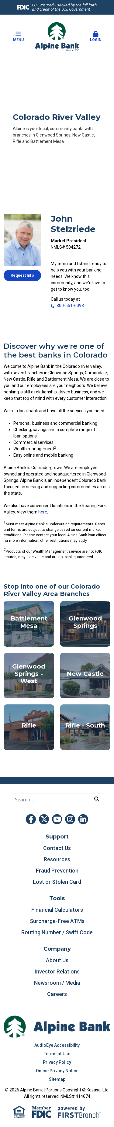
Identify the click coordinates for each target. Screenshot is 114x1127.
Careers (57, 994)
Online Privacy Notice (57, 1070)
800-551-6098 (70, 305)
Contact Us (57, 848)
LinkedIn (83, 819)
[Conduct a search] (49, 799)
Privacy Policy (57, 1062)
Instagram (70, 819)
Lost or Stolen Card (57, 882)
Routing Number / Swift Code (57, 932)
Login (96, 36)
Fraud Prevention (57, 870)
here (42, 512)
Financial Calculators (57, 910)
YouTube (57, 819)
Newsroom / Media (57, 983)
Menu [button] (18, 36)
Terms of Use (57, 1053)
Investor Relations (57, 971)
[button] (96, 37)
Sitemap (57, 1079)
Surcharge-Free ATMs (57, 921)
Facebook (31, 819)
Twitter (44, 819)
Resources (57, 859)
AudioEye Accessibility (57, 1045)
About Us (57, 960)
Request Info (22, 275)
